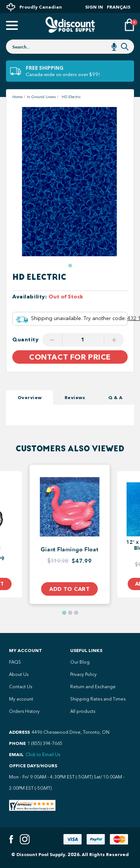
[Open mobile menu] (11, 26)
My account (21, 699)
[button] (70, 265)
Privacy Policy (83, 674)
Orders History (24, 711)
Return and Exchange (93, 686)
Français (118, 7)
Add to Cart (69, 588)
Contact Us (20, 686)
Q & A (115, 397)
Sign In (94, 7)
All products (82, 711)
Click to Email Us (42, 754)
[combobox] (70, 47)
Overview (30, 397)
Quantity (25, 339)
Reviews (75, 397)
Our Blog (80, 662)
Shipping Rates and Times (97, 699)
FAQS (15, 662)
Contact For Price (70, 356)
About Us (18, 674)
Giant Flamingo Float (69, 549)
